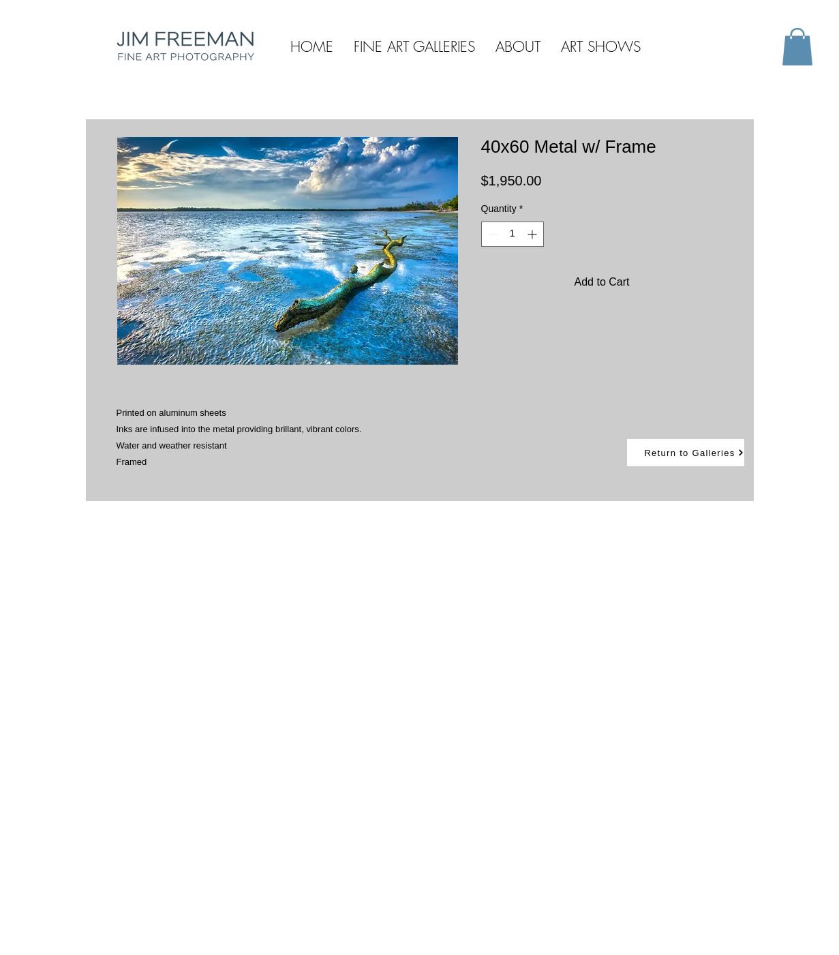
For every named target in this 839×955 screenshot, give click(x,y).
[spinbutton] (512, 234)
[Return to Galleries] (685, 452)
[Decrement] (491, 234)
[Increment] (533, 234)
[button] (797, 46)
